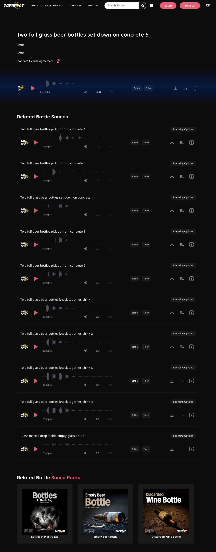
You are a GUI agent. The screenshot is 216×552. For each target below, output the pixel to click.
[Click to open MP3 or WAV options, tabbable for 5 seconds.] (175, 88)
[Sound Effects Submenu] (63, 5)
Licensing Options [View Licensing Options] (183, 129)
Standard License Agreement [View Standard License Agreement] (35, 61)
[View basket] (208, 5)
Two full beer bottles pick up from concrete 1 (52, 231)
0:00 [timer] (111, 92)
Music (91, 5)
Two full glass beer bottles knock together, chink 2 (56, 334)
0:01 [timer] (98, 92)
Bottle (20, 45)
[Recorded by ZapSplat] (21, 88)
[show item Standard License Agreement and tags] (195, 88)
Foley (148, 88)
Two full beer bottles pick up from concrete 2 (52, 265)
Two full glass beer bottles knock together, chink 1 (56, 299)
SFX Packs (75, 5)
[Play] (33, 88)
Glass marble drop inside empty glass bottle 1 (53, 436)
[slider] (76, 83)
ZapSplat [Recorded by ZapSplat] (45, 92)
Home (35, 5)
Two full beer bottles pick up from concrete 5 (52, 163)
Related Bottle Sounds (42, 117)
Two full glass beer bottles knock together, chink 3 (56, 368)
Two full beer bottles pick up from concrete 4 (52, 129)
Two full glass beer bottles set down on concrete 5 (83, 34)
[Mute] (85, 92)
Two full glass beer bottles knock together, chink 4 (56, 402)
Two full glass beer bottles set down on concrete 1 (56, 197)
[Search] (142, 5)
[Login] (168, 5)
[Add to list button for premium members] (185, 88)
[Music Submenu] (98, 5)
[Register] (190, 5)
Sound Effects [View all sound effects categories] (52, 5)
